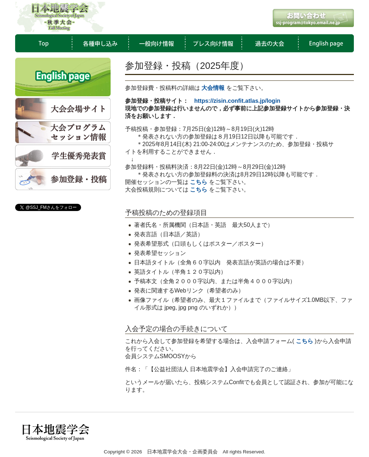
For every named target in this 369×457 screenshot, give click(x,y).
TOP (43, 43)
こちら (198, 189)
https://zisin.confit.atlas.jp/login (237, 101)
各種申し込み (99, 43)
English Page (324, 43)
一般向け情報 (156, 43)
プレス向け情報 (212, 43)
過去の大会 (268, 43)
